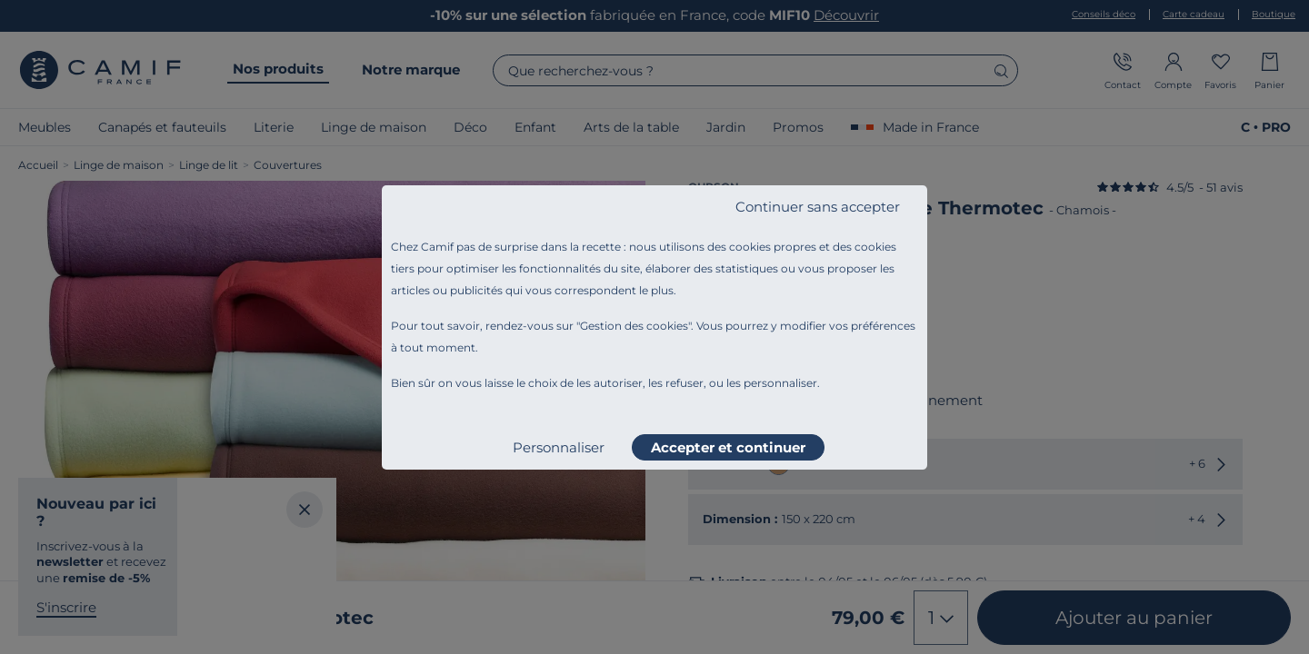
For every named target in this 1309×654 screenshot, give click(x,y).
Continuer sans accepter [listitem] (817, 206)
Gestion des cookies (634, 325)
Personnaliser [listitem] (559, 447)
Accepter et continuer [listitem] (728, 447)
